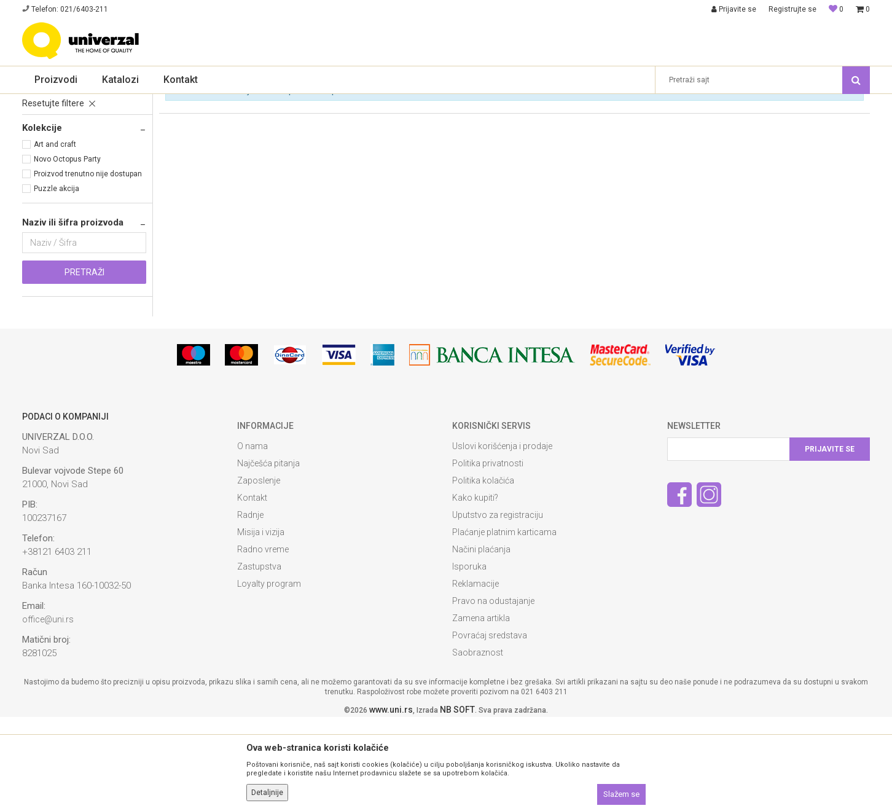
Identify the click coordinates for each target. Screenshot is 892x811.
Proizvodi (79, 102)
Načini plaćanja (481, 643)
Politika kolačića (483, 574)
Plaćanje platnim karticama (504, 626)
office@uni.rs (48, 713)
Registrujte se (792, 9)
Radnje (250, 609)
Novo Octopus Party (67, 253)
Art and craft (55, 238)
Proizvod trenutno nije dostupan (88, 268)
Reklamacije (475, 678)
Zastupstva (259, 660)
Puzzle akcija (56, 282)
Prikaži (722, 122)
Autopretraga (550, 122)
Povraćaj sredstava (489, 729)
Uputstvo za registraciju (497, 609)
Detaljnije (267, 792)
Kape (36, 169)
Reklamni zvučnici (58, 155)
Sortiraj (602, 122)
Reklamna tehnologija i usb (150, 102)
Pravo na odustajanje (493, 695)
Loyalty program (269, 678)
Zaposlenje (258, 574)
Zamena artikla (481, 712)
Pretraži (84, 366)
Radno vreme (263, 643)
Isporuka (469, 660)
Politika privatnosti (487, 557)
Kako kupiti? (475, 592)
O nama (252, 540)
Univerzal (38, 102)
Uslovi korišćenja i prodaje (502, 540)
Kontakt (252, 592)
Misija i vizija (260, 626)
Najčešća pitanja (268, 557)
